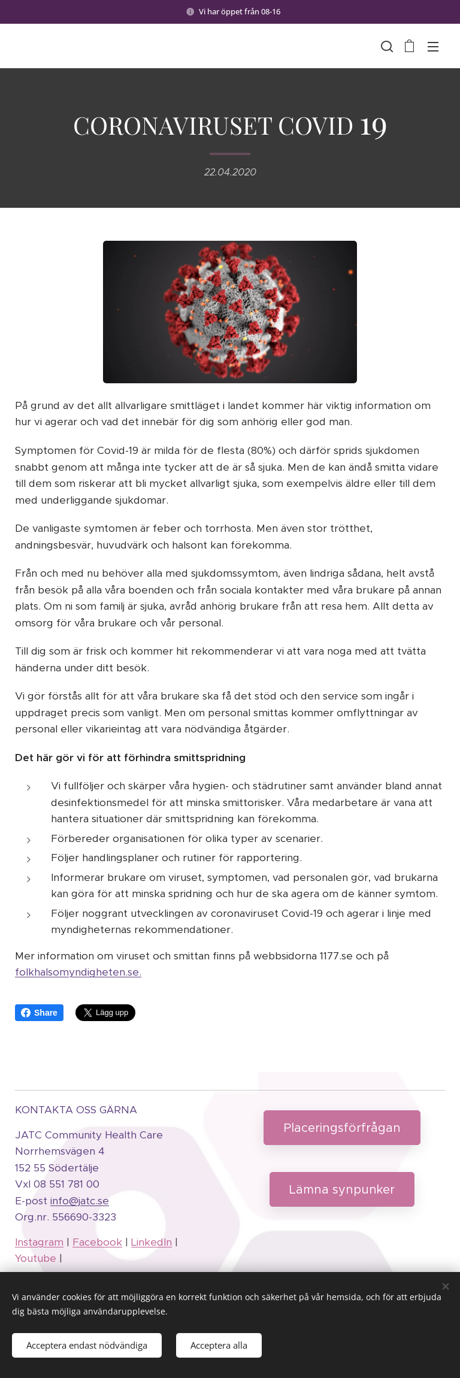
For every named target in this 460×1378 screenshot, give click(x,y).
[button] (386, 46)
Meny (433, 46)
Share (39, 1012)
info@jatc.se (79, 1200)
